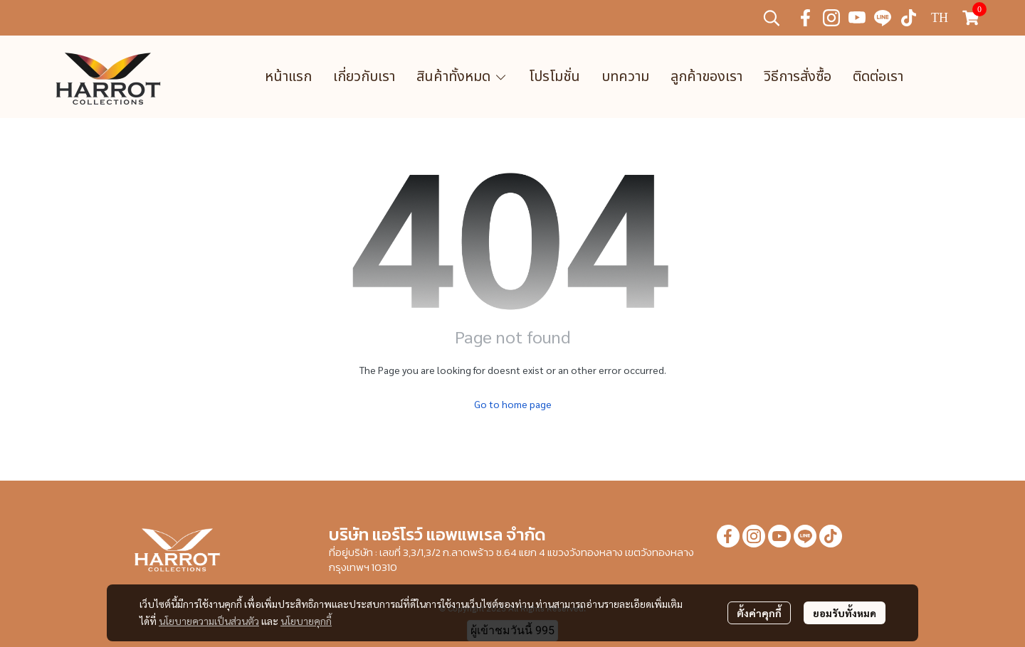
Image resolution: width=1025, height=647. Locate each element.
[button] (771, 18)
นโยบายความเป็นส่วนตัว (209, 620)
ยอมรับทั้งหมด (844, 612)
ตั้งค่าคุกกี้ (759, 612)
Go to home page (513, 403)
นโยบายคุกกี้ (306, 620)
